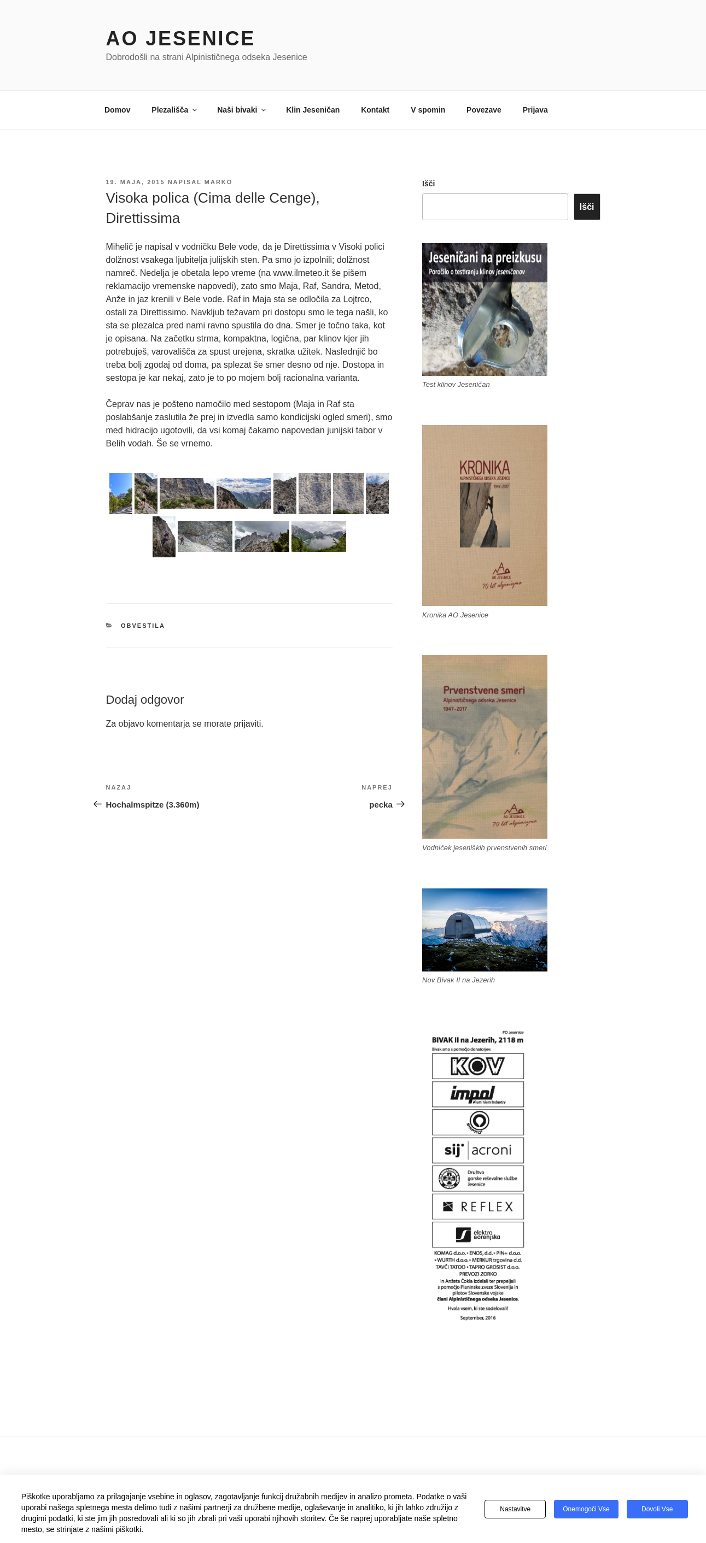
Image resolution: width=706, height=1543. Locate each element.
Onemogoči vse (586, 1509)
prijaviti (247, 723)
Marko (219, 182)
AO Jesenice (181, 38)
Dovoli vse (657, 1509)
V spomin (428, 109)
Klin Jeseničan (313, 109)
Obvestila (143, 625)
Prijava (535, 109)
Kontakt (375, 109)
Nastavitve (515, 1509)
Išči (428, 183)
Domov (117, 109)
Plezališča (175, 109)
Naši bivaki (242, 109)
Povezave (483, 109)
